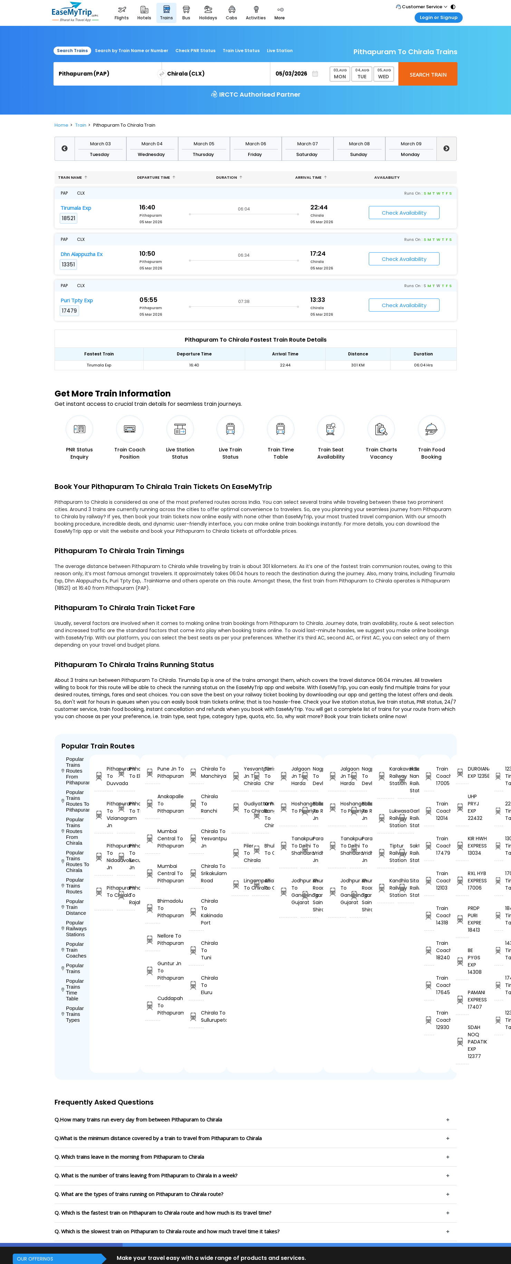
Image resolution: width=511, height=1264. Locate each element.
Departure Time (156, 177)
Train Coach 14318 (429, 915)
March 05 (204, 143)
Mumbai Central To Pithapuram (152, 838)
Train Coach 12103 (429, 880)
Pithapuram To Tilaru (126, 807)
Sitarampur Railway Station (406, 888)
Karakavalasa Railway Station (385, 776)
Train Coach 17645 (429, 985)
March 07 (307, 143)
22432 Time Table (498, 811)
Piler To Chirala (240, 853)
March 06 (255, 143)
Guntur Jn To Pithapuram (152, 970)
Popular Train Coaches (74, 950)
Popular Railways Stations (74, 928)
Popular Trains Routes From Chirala (72, 831)
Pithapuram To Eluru (126, 772)
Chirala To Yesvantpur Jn (196, 838)
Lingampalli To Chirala (240, 884)
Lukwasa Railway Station (385, 818)
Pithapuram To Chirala (104, 891)
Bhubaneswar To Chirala (260, 849)
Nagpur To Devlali (309, 776)
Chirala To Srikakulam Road (196, 873)
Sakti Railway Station (406, 853)
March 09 (411, 143)
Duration (229, 177)
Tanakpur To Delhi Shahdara (288, 845)
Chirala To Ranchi (196, 803)
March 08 (359, 143)
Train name (72, 177)
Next (446, 149)
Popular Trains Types (72, 1014)
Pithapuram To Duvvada (104, 776)
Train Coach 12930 (429, 1020)
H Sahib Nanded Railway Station (406, 779)
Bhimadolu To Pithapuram (152, 908)
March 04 (152, 143)
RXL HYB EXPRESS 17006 (462, 880)
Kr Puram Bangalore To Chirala (260, 814)
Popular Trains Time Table (72, 989)
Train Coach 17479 (429, 845)
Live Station (280, 50)
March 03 (100, 143)
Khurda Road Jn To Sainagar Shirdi (309, 895)
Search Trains (72, 50)
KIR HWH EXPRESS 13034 (462, 845)
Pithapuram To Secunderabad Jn (126, 856)
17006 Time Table (498, 880)
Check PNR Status (195, 50)
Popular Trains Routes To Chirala (75, 861)
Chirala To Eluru (196, 985)
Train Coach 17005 (429, 776)
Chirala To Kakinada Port (196, 912)
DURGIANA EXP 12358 (462, 772)
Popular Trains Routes (72, 885)
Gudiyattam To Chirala (240, 807)
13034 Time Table (498, 845)
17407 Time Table (498, 985)
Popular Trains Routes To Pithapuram (75, 801)
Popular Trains (72, 968)
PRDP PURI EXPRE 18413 (462, 919)
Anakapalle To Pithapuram (152, 803)
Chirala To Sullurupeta (196, 1016)
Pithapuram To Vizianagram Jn (104, 814)
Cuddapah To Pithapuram (152, 1005)
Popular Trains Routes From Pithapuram (75, 770)
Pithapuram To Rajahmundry (126, 895)
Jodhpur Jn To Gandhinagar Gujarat (288, 891)
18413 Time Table (498, 915)
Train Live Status (241, 50)
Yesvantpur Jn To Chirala (240, 776)
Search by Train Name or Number (131, 50)
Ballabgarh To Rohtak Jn (309, 811)
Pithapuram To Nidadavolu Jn (104, 856)
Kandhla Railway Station (385, 888)
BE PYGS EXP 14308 (462, 961)
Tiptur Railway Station (385, 853)
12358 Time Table (498, 776)
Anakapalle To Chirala (260, 884)
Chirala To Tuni (196, 950)
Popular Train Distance (73, 907)
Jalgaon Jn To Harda (288, 776)
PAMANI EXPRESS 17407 (462, 999)
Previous (65, 149)
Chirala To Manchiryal (196, 772)
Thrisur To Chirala (260, 776)
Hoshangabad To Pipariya (288, 807)
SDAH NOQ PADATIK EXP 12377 (462, 1042)
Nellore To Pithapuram (152, 939)
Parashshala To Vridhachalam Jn (309, 849)
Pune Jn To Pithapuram (152, 772)
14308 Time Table (498, 950)
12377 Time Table (498, 1020)
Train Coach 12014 (429, 811)
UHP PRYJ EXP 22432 (462, 807)
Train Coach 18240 (429, 950)
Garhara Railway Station (406, 818)
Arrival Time (311, 177)
